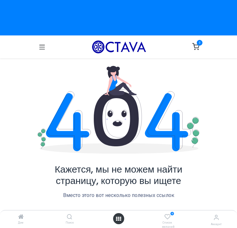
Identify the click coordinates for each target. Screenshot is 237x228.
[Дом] (21, 217)
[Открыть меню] (118, 219)
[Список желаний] (167, 217)
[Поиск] (70, 217)
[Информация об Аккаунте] (216, 217)
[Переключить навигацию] (42, 47)
